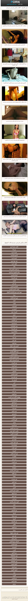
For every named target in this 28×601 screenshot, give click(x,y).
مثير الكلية (13, 473)
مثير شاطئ (13, 411)
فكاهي (13, 524)
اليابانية (13, 280)
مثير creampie (13, 326)
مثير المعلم (13, 567)
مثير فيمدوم (13, 323)
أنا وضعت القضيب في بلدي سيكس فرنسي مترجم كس (14, 216)
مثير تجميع (13, 496)
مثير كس (14, 283)
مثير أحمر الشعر (13, 453)
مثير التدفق (13, 402)
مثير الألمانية (13, 320)
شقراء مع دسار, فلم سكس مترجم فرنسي (14, 121)
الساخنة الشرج (13, 275)
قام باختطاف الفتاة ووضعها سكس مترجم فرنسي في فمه (14, 102)
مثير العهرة (13, 436)
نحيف (13, 504)
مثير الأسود (13, 552)
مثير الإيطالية (13, 558)
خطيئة (13, 484)
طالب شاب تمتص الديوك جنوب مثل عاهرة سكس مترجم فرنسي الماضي (14, 160)
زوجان (13, 530)
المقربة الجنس (13, 374)
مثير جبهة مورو (13, 261)
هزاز (14, 572)
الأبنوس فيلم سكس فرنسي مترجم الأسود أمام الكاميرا (14, 83)
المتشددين (13, 309)
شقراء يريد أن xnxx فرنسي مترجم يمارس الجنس (14, 178)
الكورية (13, 575)
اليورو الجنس (13, 419)
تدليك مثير (13, 439)
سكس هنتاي (13, 538)
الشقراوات (13, 306)
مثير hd (13, 249)
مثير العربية (13, 425)
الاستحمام (13, 547)
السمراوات (13, 317)
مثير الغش (13, 482)
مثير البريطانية (13, 405)
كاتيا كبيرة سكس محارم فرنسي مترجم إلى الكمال (14, 44)
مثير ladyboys (13, 555)
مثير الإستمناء (14, 329)
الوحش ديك (13, 380)
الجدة (13, 300)
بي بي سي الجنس (14, 428)
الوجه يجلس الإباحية (13, 501)
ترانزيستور (13, 414)
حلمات (13, 465)
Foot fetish (13, 445)
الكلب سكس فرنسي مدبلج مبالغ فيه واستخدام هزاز (14, 197)
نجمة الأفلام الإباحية (13, 351)
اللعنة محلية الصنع (13, 246)
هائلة (14, 266)
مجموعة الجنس (13, 354)
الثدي (13, 334)
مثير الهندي (13, 394)
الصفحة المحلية (14, 599)
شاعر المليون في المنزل (13, 272)
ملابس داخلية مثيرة (13, 431)
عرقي (13, 314)
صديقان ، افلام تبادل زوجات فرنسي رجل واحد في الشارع (14, 25)
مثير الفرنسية (14, 377)
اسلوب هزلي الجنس (13, 490)
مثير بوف (14, 337)
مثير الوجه (13, 343)
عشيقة (13, 507)
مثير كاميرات (13, 363)
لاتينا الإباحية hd (13, 399)
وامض (13, 348)
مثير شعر (13, 340)
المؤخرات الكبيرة (13, 433)
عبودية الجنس (14, 544)
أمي (13, 382)
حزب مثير (13, 459)
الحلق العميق (13, 564)
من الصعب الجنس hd (13, 269)
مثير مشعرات (14, 479)
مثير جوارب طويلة (14, 533)
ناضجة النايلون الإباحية (13, 357)
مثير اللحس (13, 578)
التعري (13, 487)
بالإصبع (13, 416)
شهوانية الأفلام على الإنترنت (13, 397)
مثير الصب (13, 499)
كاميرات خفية (14, 312)
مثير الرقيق (13, 493)
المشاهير (13, 371)
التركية (13, 513)
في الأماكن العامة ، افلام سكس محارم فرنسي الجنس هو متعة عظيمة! (14, 64)
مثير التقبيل (13, 527)
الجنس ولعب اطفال (13, 346)
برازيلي (13, 584)
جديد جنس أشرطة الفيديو (11, 4)
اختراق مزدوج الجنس (13, 541)
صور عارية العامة (13, 297)
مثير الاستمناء (14, 278)
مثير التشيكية (13, 521)
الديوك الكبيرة (14, 569)
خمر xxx (13, 391)
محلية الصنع (13, 581)
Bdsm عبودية (14, 331)
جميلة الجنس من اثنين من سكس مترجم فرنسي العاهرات (14, 235)
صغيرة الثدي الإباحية (13, 470)
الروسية (13, 450)
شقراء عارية (13, 252)
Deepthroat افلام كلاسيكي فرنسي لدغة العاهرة (14, 140)
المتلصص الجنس (13, 286)
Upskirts (13, 385)
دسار (13, 388)
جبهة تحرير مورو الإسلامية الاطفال (13, 292)
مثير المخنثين (13, 510)
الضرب (13, 550)
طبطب (13, 303)
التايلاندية (13, 456)
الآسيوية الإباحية (13, 255)
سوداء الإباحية (14, 368)
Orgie (13, 476)
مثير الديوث (13, 365)
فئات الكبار (19, 4)
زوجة (13, 295)
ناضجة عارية (13, 258)
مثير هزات (13, 408)
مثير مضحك (13, 516)
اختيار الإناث (13, 448)
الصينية (13, 518)
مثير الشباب (13, 462)
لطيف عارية (13, 263)
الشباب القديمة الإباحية (14, 289)
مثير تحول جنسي (13, 442)
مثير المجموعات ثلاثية (13, 360)
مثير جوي (13, 535)
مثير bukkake (13, 561)
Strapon (14, 467)
